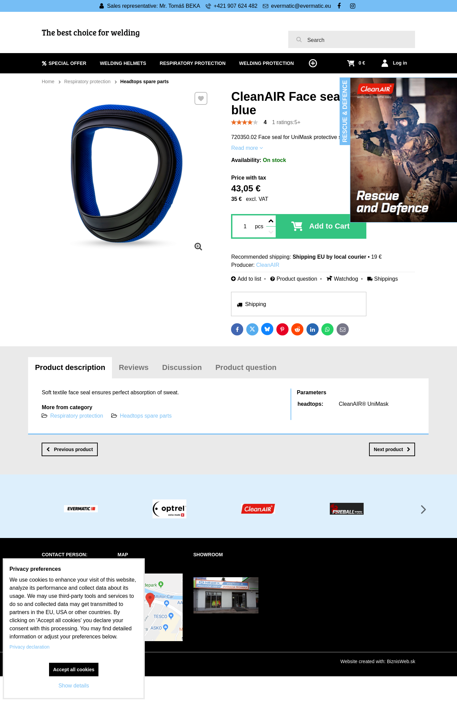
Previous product (69, 449)
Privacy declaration (29, 647)
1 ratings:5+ (286, 122)
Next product (392, 449)
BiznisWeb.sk (401, 661)
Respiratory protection (76, 416)
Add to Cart (329, 226)
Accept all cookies (73, 669)
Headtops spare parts (146, 416)
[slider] (244, 122)
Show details (74, 685)
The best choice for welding (91, 32)
